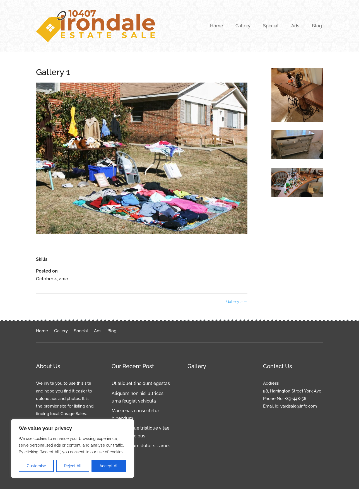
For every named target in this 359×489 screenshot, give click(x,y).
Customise (36, 466)
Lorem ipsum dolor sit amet (141, 445)
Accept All (109, 466)
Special (271, 25)
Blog (317, 25)
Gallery (242, 25)
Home (216, 25)
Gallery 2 (236, 301)
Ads (295, 25)
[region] (72, 448)
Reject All (72, 466)
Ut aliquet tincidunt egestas (141, 383)
